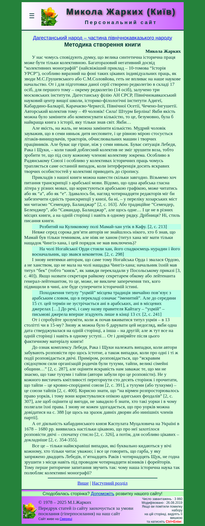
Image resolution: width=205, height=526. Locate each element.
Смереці (66, 519)
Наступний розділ (109, 483)
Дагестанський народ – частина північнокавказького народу (102, 38)
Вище (83, 483)
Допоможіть (102, 493)
